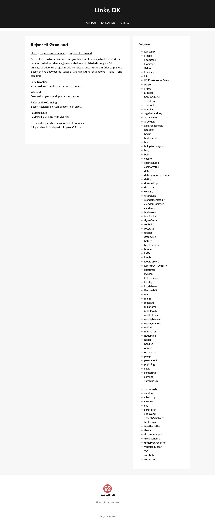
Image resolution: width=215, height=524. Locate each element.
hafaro (148, 240)
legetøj (148, 282)
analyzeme (150, 117)
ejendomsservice (154, 203)
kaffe (147, 253)
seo (146, 385)
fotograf (149, 228)
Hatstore (149, 63)
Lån (146, 76)
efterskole (150, 195)
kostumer (149, 269)
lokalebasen (151, 286)
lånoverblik (150, 290)
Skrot (147, 88)
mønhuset (150, 331)
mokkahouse (151, 315)
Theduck (149, 105)
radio (147, 368)
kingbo (148, 257)
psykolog (149, 364)
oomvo (148, 347)
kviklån (148, 273)
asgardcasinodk (153, 125)
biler (147, 142)
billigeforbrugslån (154, 146)
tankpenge (150, 422)
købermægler (152, 277)
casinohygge (151, 166)
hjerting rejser (152, 245)
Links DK (107, 10)
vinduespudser (153, 446)
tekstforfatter (152, 426)
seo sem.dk (150, 389)
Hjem (34, 53)
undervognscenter (155, 442)
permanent (150, 360)
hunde (148, 249)
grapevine (150, 236)
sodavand (150, 413)
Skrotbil (149, 92)
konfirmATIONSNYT (156, 265)
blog (146, 150)
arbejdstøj (150, 121)
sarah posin (151, 380)
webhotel (149, 454)
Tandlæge (150, 100)
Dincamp (149, 51)
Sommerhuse (152, 96)
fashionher (150, 216)
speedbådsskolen (154, 417)
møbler (148, 327)
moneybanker (152, 319)
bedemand (150, 138)
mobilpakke (151, 310)
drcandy (149, 187)
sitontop (149, 401)
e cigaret (149, 191)
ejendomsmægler (154, 199)
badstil (148, 133)
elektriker (149, 208)
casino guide (151, 162)
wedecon (149, 459)
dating (148, 179)
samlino (148, 376)
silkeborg (149, 397)
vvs (146, 450)
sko (146, 405)
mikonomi (150, 306)
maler (147, 294)
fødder (148, 232)
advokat (149, 109)
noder (147, 339)
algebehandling (153, 113)
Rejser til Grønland (81, 53)
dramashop (151, 183)
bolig (147, 154)
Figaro (148, 55)
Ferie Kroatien (39, 81)
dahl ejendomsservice (157, 175)
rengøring (150, 372)
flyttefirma (150, 220)
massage (149, 302)
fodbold (148, 224)
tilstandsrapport (153, 434)
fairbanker (150, 212)
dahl (146, 170)
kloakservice (151, 261)
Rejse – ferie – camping (53, 53)
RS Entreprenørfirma (156, 80)
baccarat (149, 129)
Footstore (150, 59)
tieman (148, 430)
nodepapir (150, 335)
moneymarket (152, 323)
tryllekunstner (152, 438)
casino (148, 158)
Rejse (147, 84)
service (148, 393)
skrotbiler (150, 409)
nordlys (148, 343)
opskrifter (150, 352)
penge (147, 356)
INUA (147, 68)
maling (148, 298)
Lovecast (149, 72)
